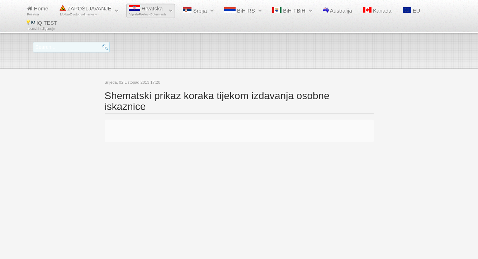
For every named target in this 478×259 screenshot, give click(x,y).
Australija (337, 10)
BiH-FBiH (289, 10)
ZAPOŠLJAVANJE (86, 10)
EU (411, 10)
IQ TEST (42, 25)
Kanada (377, 10)
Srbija (195, 10)
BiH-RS (239, 10)
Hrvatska (147, 10)
